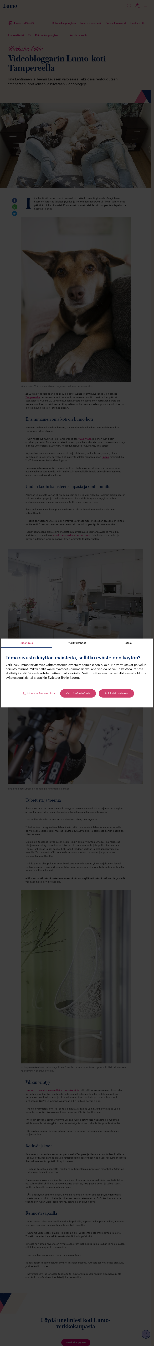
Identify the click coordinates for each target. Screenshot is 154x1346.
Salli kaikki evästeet (116, 693)
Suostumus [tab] (26, 642)
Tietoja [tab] (127, 642)
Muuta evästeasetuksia (41, 693)
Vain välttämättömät (78, 693)
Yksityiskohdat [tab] (77, 642)
